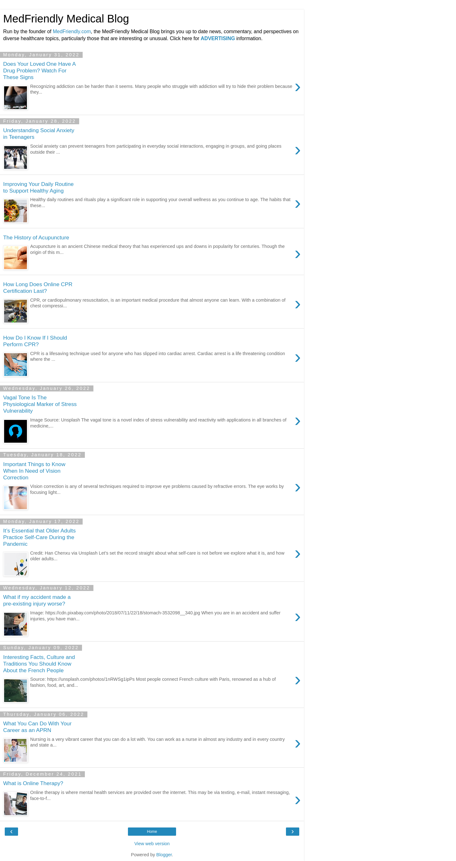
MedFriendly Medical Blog (66, 19)
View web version (152, 843)
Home (152, 831)
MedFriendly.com (72, 31)
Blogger (164, 854)
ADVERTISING (218, 38)
